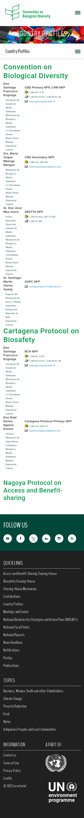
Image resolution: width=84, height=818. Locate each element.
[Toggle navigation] (77, 12)
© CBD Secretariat (14, 786)
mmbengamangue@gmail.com (45, 166)
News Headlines (13, 642)
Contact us (9, 755)
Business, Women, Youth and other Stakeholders (33, 691)
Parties (8, 658)
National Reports (14, 635)
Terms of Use (11, 763)
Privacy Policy (12, 770)
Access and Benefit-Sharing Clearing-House (30, 573)
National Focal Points (16, 627)
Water (7, 721)
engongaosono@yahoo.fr (42, 101)
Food (6, 714)
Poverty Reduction (15, 706)
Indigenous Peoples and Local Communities (29, 729)
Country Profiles (17, 51)
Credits (7, 778)
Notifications (11, 650)
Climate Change (12, 698)
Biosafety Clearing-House (19, 581)
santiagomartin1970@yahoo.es (45, 286)
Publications (11, 665)
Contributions (11, 596)
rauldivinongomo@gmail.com (44, 430)
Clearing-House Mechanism (20, 589)
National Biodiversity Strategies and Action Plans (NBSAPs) (40, 619)
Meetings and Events (16, 611)
